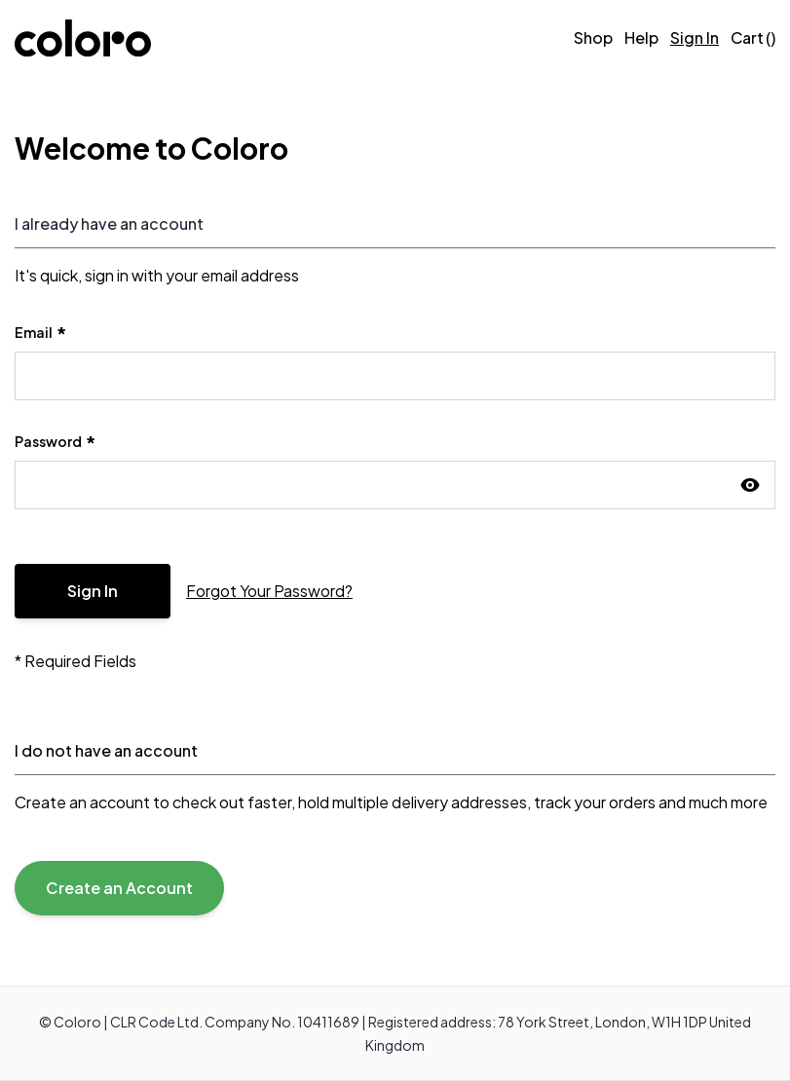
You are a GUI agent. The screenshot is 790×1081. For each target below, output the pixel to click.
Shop (593, 37)
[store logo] (83, 37)
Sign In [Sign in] (694, 37)
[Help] (641, 38)
